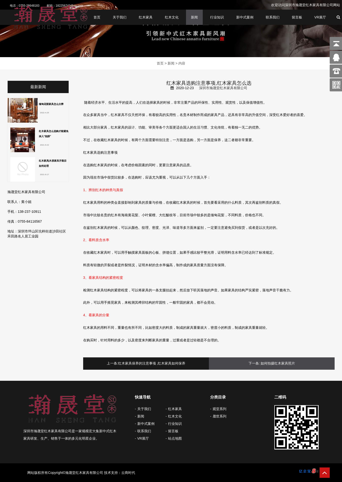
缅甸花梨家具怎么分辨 (51, 104)
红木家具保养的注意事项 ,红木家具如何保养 (152, 363)
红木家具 (146, 17)
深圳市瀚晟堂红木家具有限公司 (223, 88)
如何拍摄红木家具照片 (278, 363)
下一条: (254, 363)
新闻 (194, 17)
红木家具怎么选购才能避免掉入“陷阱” (53, 134)
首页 (96, 17)
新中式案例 (244, 17)
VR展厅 (320, 17)
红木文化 (172, 17)
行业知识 (217, 17)
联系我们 (273, 17)
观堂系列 (219, 409)
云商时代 (128, 473)
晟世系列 (219, 416)
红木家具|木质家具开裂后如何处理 (53, 163)
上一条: (112, 363)
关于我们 (119, 17)
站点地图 (175, 438)
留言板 (297, 17)
